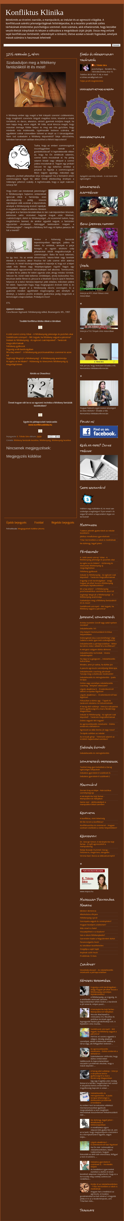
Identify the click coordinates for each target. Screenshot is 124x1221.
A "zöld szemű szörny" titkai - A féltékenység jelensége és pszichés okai (97, 558)
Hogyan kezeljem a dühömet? (93, 925)
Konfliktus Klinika (35, 12)
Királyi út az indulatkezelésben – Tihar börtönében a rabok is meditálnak (104, 1186)
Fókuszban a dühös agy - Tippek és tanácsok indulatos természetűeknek (96, 702)
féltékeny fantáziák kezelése (26, 440)
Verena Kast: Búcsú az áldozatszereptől (97, 856)
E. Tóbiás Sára (100, 65)
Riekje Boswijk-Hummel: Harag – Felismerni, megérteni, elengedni (94, 851)
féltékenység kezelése (61, 440)
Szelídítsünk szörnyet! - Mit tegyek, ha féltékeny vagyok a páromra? (104, 1031)
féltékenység (45, 440)
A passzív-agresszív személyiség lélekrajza (98, 668)
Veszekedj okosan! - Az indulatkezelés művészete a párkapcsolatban (96, 971)
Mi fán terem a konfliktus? (91, 822)
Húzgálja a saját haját (89, 949)
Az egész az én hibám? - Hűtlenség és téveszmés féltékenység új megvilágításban (96, 565)
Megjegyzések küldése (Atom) (31, 529)
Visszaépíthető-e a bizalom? (92, 932)
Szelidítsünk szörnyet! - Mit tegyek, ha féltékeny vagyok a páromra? (97, 607)
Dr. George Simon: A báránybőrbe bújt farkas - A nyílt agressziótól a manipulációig (97, 844)
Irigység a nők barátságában (19, 349)
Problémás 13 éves (88, 956)
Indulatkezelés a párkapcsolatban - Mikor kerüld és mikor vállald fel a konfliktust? (98, 645)
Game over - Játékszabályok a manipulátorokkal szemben (93, 803)
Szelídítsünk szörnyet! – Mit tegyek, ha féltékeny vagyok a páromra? (38, 337)
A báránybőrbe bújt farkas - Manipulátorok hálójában (92, 797)
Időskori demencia (88, 911)
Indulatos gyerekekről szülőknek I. (95, 776)
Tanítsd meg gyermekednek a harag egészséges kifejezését (96, 768)
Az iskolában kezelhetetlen (91, 945)
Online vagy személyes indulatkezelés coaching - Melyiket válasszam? (96, 684)
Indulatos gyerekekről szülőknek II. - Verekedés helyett (102, 1164)
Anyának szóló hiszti (89, 952)
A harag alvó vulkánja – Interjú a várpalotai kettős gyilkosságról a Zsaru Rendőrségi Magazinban (104, 1074)
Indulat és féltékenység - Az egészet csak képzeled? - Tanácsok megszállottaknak (98, 576)
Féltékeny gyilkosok (15, 346)
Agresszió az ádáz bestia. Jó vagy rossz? (97, 730)
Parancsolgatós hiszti (89, 942)
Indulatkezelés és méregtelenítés (94, 753)
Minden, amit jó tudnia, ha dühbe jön (96, 665)
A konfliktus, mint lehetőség (92, 818)
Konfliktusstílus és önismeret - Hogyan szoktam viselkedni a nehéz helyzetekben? (98, 826)
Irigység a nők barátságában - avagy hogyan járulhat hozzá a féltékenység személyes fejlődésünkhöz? (96, 583)
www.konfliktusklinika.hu (40, 424)
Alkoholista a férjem (89, 914)
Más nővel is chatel (88, 928)
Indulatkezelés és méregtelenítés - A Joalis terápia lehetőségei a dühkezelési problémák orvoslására (101, 1098)
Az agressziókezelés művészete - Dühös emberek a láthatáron (97, 725)
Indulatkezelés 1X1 (88, 628)
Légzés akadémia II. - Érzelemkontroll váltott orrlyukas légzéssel (96, 690)
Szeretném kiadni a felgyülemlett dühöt (97, 939)
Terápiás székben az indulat (92, 733)
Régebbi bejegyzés (62, 522)
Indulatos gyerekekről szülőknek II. (95, 773)
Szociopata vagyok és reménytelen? (95, 921)
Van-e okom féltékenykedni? (92, 935)
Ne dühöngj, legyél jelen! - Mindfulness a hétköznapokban (102, 1122)
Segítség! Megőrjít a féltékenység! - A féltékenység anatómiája (36, 358)
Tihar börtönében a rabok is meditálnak (98, 540)
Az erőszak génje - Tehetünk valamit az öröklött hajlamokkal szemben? (97, 738)
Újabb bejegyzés (16, 522)
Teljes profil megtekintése (91, 81)
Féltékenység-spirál (88, 918)
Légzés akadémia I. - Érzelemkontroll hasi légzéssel (104, 1143)
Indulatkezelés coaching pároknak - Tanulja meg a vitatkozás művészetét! (96, 672)
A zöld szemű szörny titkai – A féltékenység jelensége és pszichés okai (39, 334)
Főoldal (39, 522)
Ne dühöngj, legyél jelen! (91, 543)
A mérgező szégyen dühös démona (95, 649)
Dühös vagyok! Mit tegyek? (92, 720)
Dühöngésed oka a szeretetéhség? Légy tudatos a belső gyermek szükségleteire (97, 639)
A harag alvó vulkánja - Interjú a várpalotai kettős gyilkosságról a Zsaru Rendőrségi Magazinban (99, 709)
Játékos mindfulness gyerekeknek (94, 536)
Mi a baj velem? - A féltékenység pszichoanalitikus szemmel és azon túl (97, 590)
